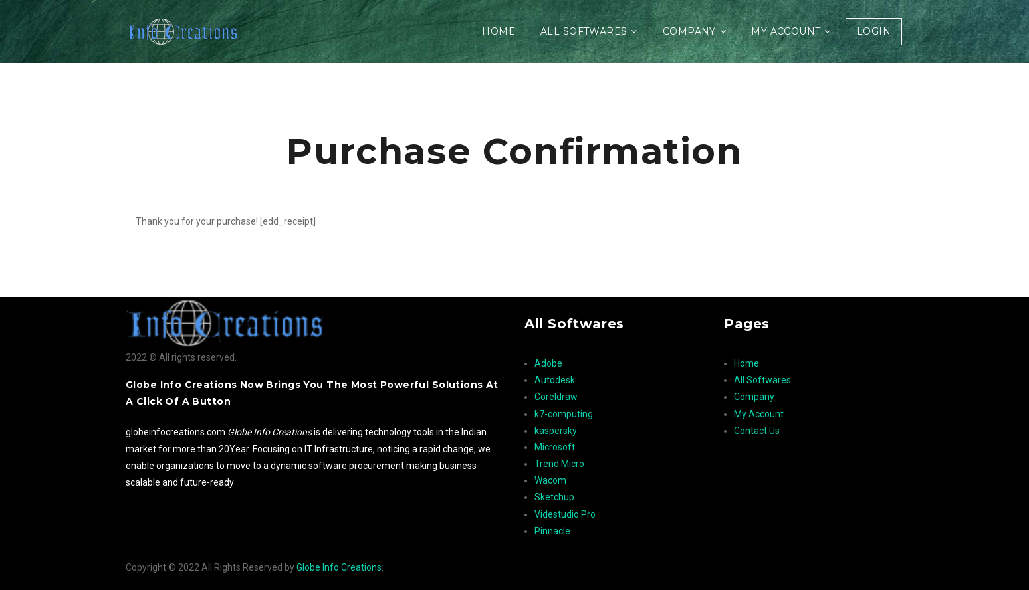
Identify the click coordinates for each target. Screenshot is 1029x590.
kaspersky (555, 430)
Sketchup (554, 497)
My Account (785, 31)
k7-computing (563, 414)
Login (874, 31)
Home (498, 31)
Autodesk (554, 380)
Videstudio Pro (565, 514)
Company (689, 31)
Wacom (550, 480)
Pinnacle (552, 531)
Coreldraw (556, 396)
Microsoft (554, 447)
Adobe (548, 363)
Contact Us (757, 430)
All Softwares (583, 31)
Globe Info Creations (339, 567)
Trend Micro (559, 463)
